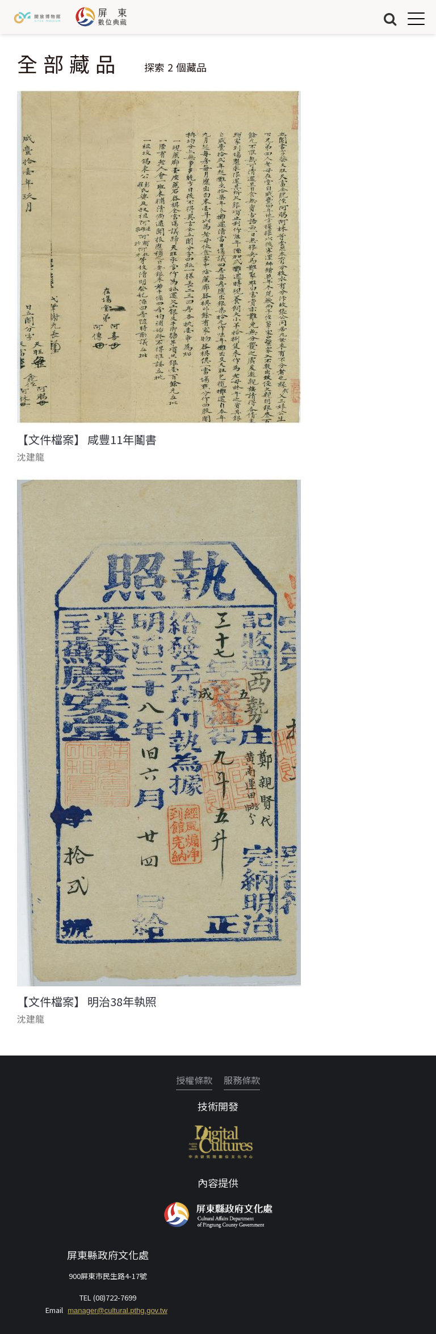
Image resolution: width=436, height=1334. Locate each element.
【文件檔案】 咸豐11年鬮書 (87, 439)
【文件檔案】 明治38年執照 (87, 1001)
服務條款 (242, 1080)
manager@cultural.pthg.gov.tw (117, 1310)
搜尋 (390, 18)
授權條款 (194, 1080)
